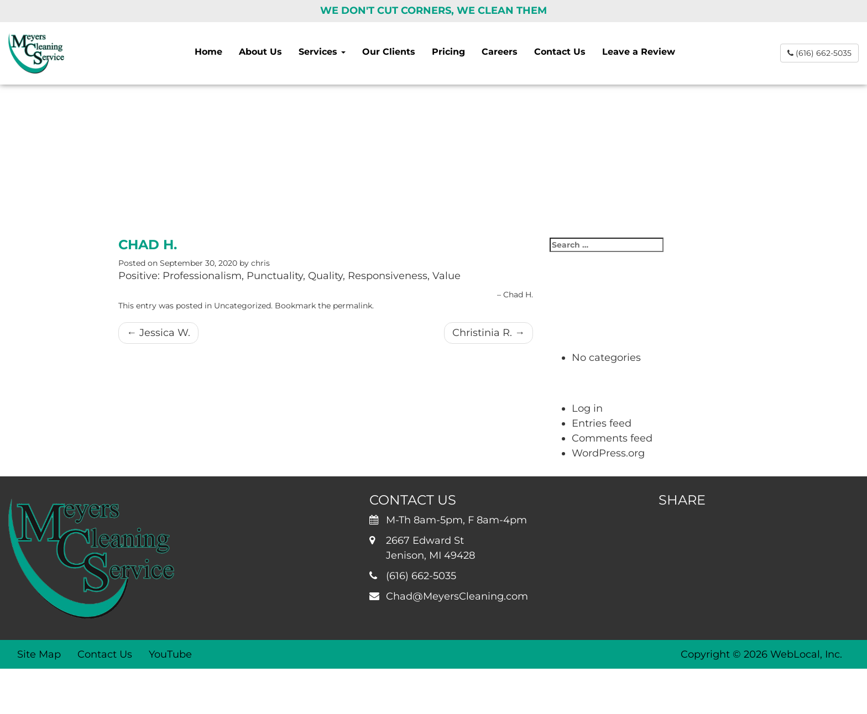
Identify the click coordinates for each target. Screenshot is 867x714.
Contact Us (560, 51)
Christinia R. (488, 333)
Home (208, 51)
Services (322, 51)
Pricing (448, 51)
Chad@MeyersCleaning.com (457, 596)
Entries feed (601, 423)
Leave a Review (638, 51)
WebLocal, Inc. (806, 654)
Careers (500, 51)
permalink (352, 306)
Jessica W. (158, 333)
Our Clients (388, 51)
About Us (260, 51)
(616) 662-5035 (819, 53)
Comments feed (612, 438)
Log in (587, 408)
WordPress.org (608, 453)
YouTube (170, 654)
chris (260, 263)
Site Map (39, 654)
